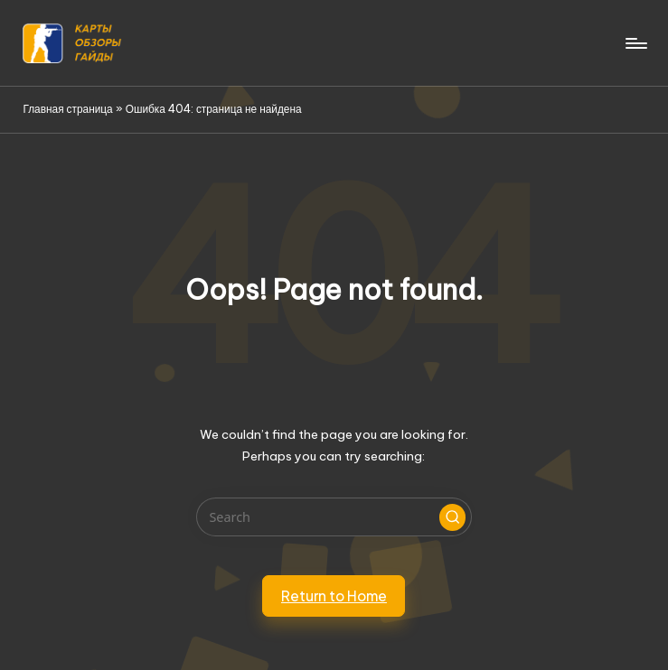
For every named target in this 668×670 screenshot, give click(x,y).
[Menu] (635, 43)
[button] (452, 517)
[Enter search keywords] (334, 517)
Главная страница (67, 109)
